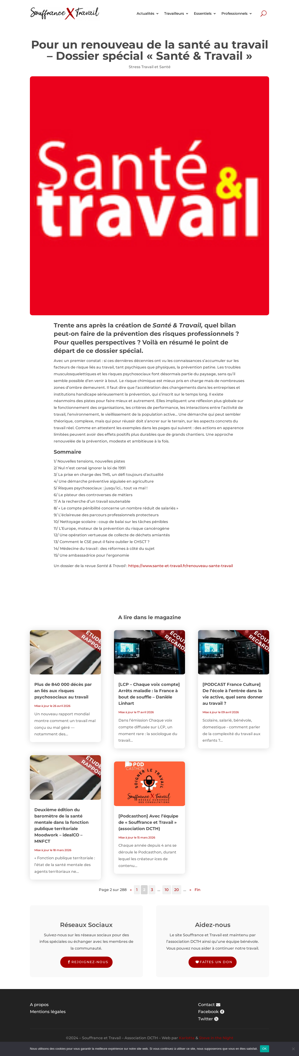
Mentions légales (48, 1011)
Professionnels (234, 13)
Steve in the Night (216, 1038)
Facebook (208, 1011)
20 (176, 890)
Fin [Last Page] (197, 890)
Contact (206, 1004)
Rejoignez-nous (89, 962)
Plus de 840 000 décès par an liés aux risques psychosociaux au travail (63, 691)
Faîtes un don (216, 962)
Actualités (145, 13)
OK (264, 1048)
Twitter (205, 1018)
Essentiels (203, 13)
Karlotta (187, 1038)
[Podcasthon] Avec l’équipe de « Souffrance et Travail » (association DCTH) (148, 822)
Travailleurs (174, 13)
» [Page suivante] (190, 890)
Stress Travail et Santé (150, 67)
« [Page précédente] (131, 890)
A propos (39, 1004)
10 (167, 890)
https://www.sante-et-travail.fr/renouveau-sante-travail (180, 566)
